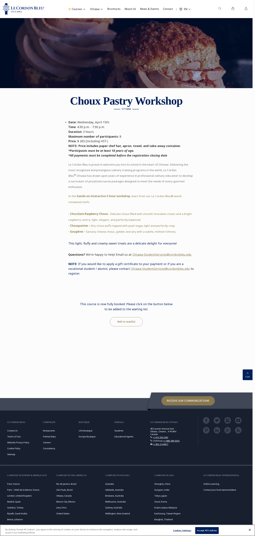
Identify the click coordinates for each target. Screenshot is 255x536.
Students (118, 430)
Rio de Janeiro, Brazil (66, 483)
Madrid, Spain (14, 501)
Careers (47, 442)
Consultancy (49, 448)
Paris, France (13, 483)
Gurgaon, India (161, 489)
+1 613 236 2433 (160, 437)
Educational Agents (123, 436)
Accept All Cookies (207, 530)
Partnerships (49, 436)
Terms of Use (14, 436)
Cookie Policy (13, 448)
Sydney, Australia (113, 507)
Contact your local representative (219, 489)
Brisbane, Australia (114, 495)
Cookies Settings (182, 530)
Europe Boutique (87, 436)
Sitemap (11, 454)
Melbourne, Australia (115, 501)
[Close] (249, 530)
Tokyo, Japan (160, 495)
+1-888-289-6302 (171, 440)
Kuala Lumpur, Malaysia (165, 507)
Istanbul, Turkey (15, 507)
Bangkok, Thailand (163, 519)
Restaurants (49, 430)
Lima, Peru (61, 507)
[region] (127, 530)
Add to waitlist (126, 321)
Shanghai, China (162, 483)
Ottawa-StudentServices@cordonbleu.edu (161, 254)
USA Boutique (85, 430)
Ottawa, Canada (64, 495)
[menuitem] (219, 9)
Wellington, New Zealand (117, 513)
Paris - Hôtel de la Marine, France (23, 489)
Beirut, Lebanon (15, 519)
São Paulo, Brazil (64, 489)
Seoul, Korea (160, 501)
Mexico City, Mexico (65, 501)
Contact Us (12, 430)
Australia (109, 483)
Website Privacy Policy (18, 442)
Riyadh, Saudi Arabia (17, 513)
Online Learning (211, 483)
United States (63, 513)
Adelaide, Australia (114, 489)
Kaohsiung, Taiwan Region (167, 513)
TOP (247, 374)
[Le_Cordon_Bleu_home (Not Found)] (23, 9)
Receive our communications (188, 400)
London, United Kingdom (19, 495)
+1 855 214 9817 (160, 444)
